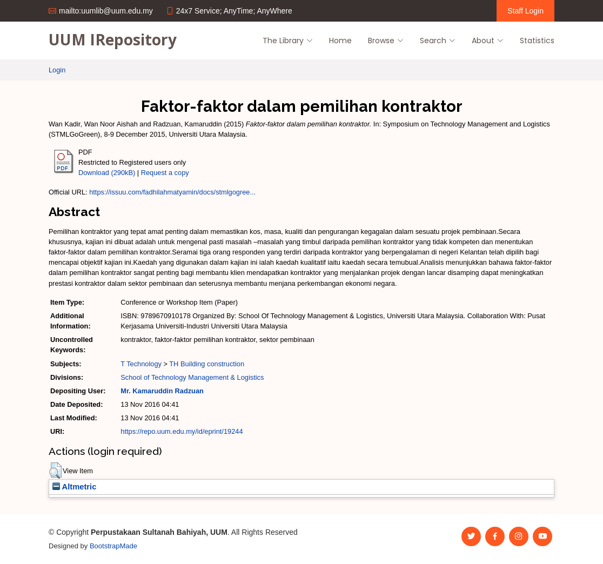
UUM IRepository (113, 39)
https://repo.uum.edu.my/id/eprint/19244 (181, 431)
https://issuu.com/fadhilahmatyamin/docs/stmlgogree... (172, 192)
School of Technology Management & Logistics (192, 377)
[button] (55, 470)
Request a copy (165, 173)
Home (340, 40)
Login (57, 70)
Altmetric (74, 486)
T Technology (141, 364)
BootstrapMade (113, 546)
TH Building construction (206, 364)
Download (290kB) (106, 173)
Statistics (537, 40)
